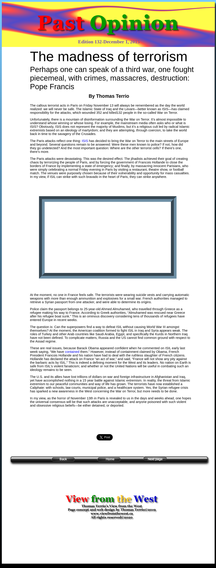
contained (72, 352)
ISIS (85, 141)
